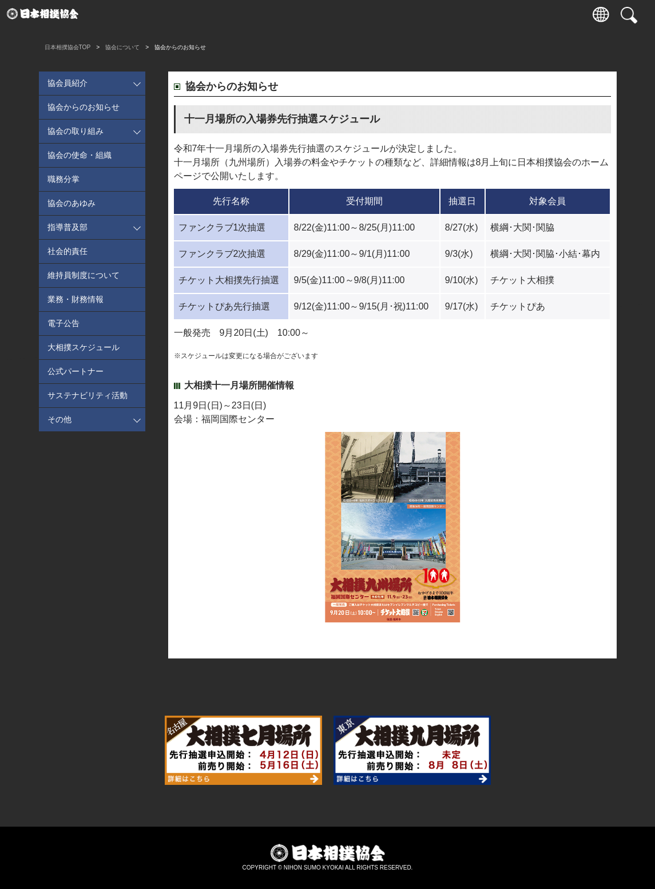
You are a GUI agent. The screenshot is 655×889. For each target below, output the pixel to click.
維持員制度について (83, 275)
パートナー (502, 14)
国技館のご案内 (307, 14)
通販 (453, 14)
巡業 (259, 14)
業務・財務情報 (75, 299)
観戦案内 (161, 14)
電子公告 (63, 323)
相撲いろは (356, 14)
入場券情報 (113, 14)
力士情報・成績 (210, 14)
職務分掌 (63, 179)
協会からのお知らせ (83, 107)
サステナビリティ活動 (87, 395)
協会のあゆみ (71, 203)
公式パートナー (75, 371)
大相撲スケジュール (83, 347)
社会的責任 (67, 251)
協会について (405, 14)
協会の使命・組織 (79, 155)
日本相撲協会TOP (68, 47)
